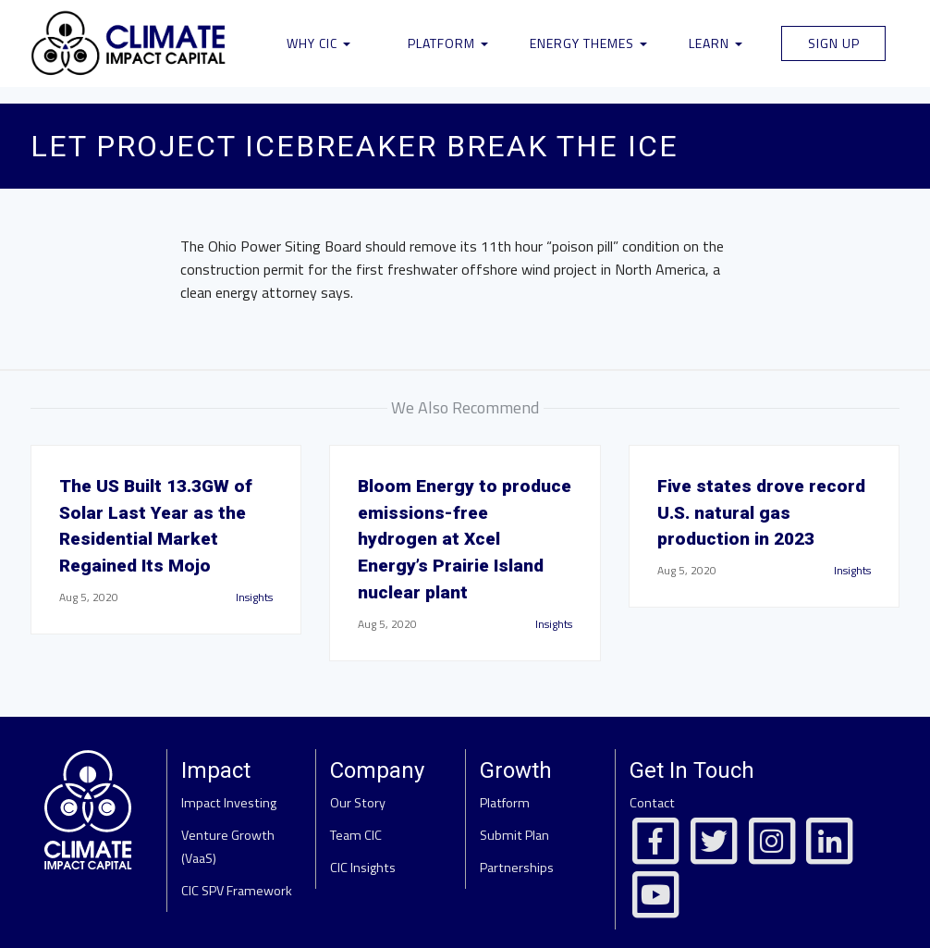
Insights (254, 597)
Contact (652, 803)
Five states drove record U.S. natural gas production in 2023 (761, 512)
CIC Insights (363, 867)
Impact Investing (228, 803)
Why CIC (318, 43)
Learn (715, 43)
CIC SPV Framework (236, 890)
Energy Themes (588, 43)
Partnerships (517, 867)
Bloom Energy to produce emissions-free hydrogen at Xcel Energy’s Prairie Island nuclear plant (464, 539)
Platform (448, 43)
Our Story (357, 803)
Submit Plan (514, 835)
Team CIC (356, 835)
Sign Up (834, 43)
